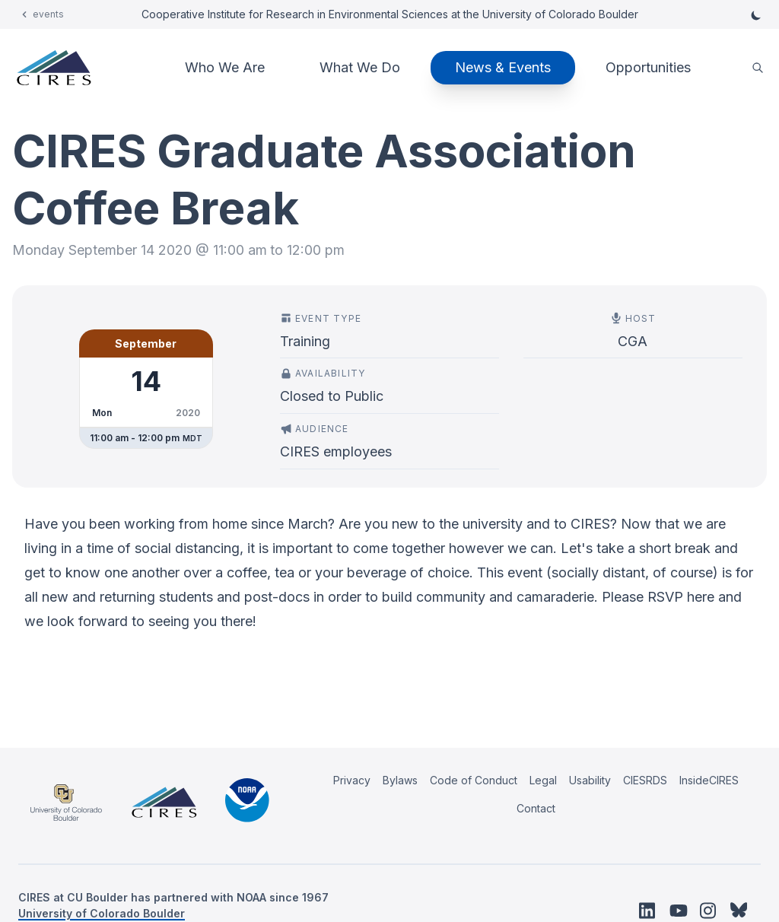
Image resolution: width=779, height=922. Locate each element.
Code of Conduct (473, 780)
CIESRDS (645, 780)
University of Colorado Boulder (101, 913)
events (48, 14)
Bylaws (400, 780)
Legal (543, 780)
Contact (536, 808)
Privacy (351, 780)
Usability (590, 780)
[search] (757, 68)
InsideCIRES (709, 780)
